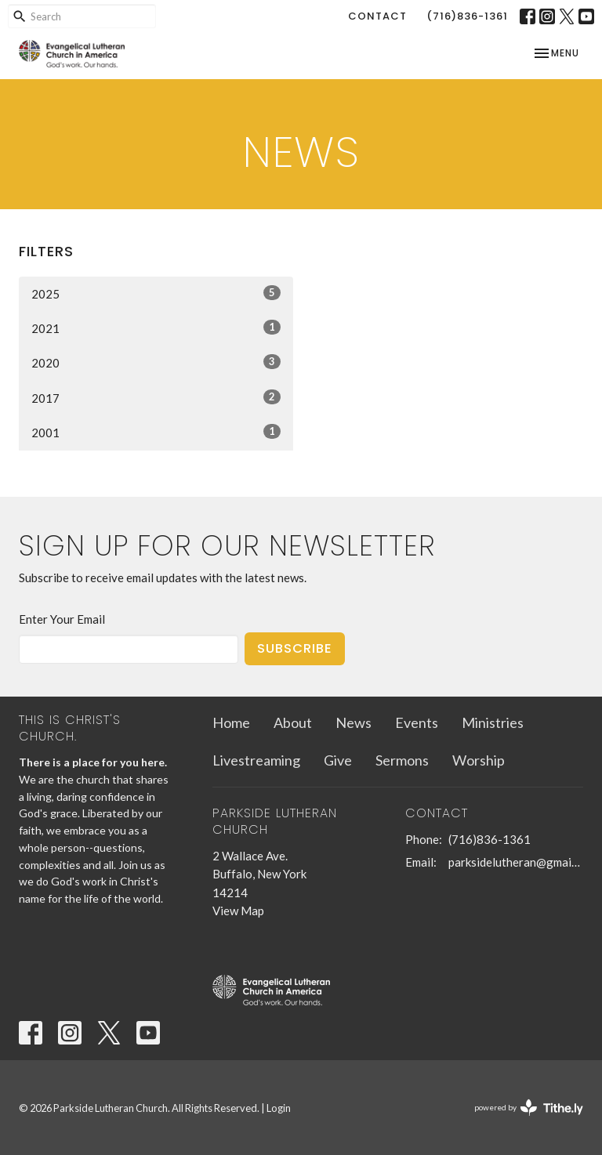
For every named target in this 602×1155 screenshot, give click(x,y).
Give (338, 760)
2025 (156, 293)
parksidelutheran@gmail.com (515, 862)
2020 (156, 362)
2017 (156, 397)
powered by (528, 1107)
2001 (156, 432)
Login (279, 1108)
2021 (156, 327)
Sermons (402, 760)
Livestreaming (256, 760)
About (293, 722)
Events (416, 722)
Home (231, 722)
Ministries (493, 722)
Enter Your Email (62, 619)
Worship (478, 760)
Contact (377, 16)
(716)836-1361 (467, 16)
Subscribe (294, 648)
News (353, 722)
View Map (238, 910)
